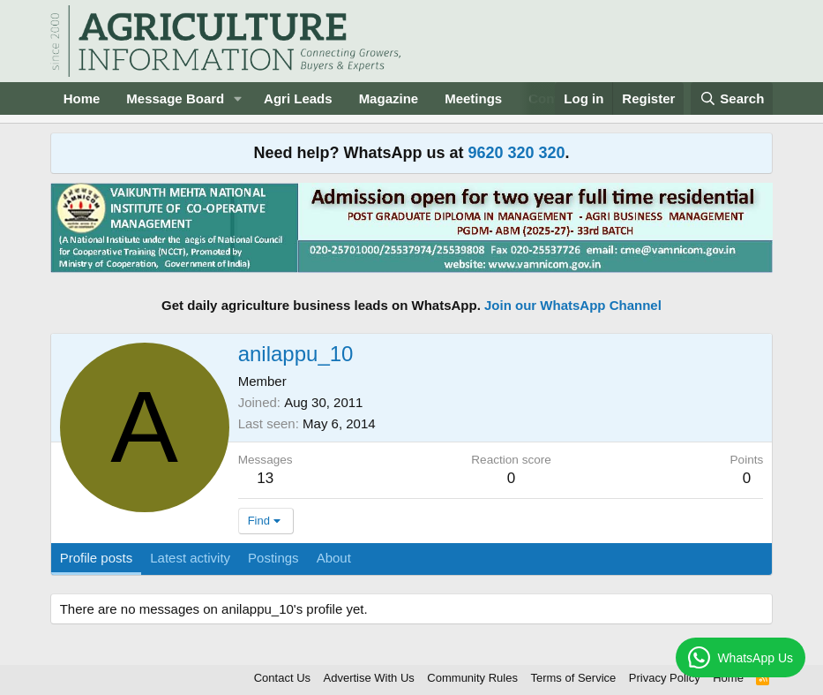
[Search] (732, 98)
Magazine (389, 98)
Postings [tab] (273, 557)
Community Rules (472, 677)
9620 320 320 (516, 153)
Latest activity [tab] (190, 557)
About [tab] (334, 557)
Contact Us (282, 677)
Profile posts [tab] (96, 557)
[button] (238, 98)
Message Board (175, 98)
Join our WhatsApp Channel (573, 305)
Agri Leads (298, 98)
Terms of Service (573, 677)
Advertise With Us (369, 677)
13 (265, 478)
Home (82, 98)
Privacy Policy (664, 677)
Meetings (473, 98)
